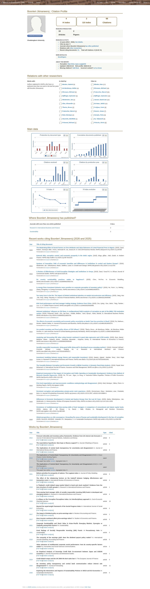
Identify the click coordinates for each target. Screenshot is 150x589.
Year (31, 244)
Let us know (98, 68)
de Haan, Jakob (99, 103)
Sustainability (34, 231)
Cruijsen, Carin (99, 107)
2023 (31, 494)
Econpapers (47, 251)
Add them (76, 68)
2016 (31, 539)
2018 (31, 458)
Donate (113, 2)
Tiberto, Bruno (67, 107)
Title (38, 432)
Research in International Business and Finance (45, 228)
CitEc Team (88, 587)
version (53, 461)
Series (38, 2)
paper (57, 251)
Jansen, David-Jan (100, 99)
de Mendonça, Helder (69, 88)
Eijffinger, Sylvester (68, 96)
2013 (31, 444)
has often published (92, 46)
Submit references (134, 2)
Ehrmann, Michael (68, 92)
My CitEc (100, 2)
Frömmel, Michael (68, 122)
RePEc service (32, 587)
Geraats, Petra (99, 115)
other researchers (76, 48)
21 (78, 50)
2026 (31, 573)
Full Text (39, 440)
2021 (31, 474)
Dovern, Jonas (99, 111)
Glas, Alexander (67, 103)
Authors (30, 2)
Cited (111, 432)
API (107, 2)
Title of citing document (45, 244)
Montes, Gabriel (67, 84)
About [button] (145, 2)
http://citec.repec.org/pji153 (77, 64)
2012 (31, 438)
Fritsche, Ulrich (99, 122)
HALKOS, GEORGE (68, 119)
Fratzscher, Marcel (68, 111)
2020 (31, 501)
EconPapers (62, 57)
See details (79, 42)
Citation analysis (48, 440)
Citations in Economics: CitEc (13, 3)
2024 (31, 546)
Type (105, 432)
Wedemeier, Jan (67, 99)
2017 (31, 508)
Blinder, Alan (98, 84)
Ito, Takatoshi (98, 119)
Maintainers (122, 2)
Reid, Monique (67, 115)
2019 (31, 450)
